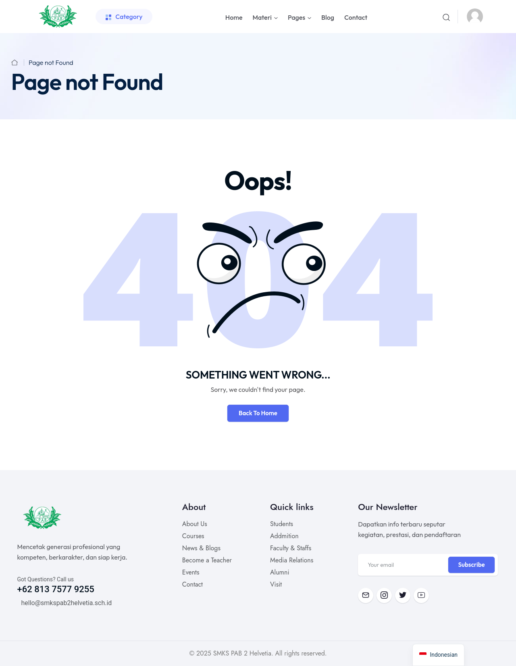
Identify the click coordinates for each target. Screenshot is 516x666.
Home (234, 17)
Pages (296, 17)
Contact (355, 17)
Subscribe (471, 564)
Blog (327, 17)
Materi (262, 17)
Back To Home (258, 413)
